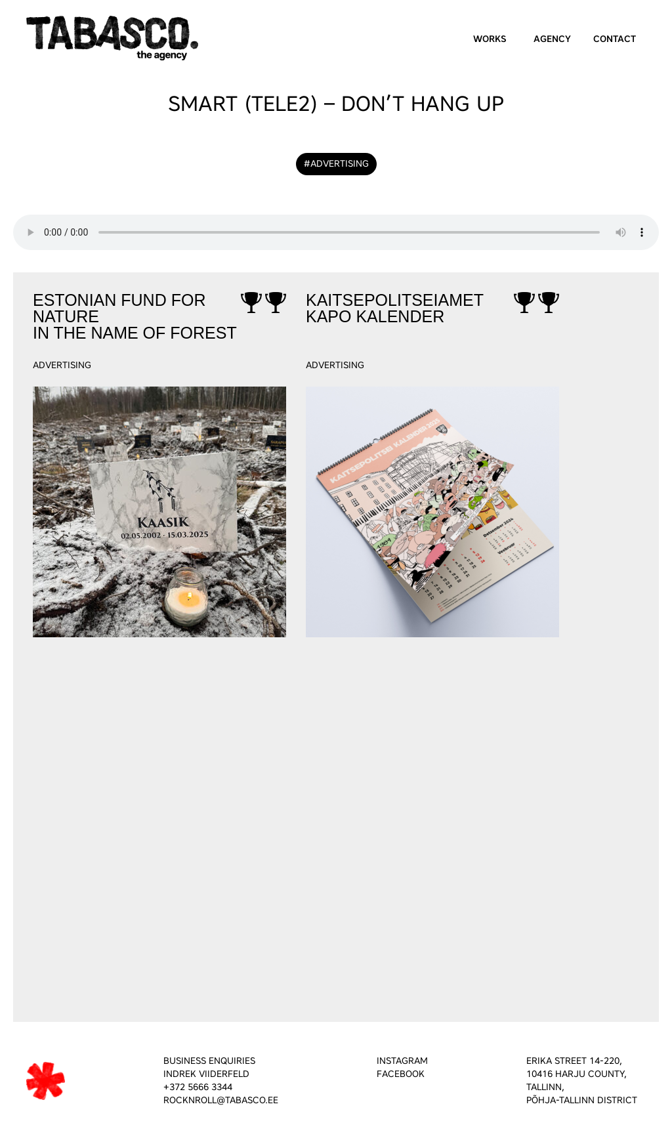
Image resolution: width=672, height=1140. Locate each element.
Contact (614, 39)
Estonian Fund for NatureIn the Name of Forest (135, 317)
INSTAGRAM (402, 1060)
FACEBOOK (401, 1074)
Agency (552, 39)
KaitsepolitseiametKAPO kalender (395, 309)
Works (490, 39)
